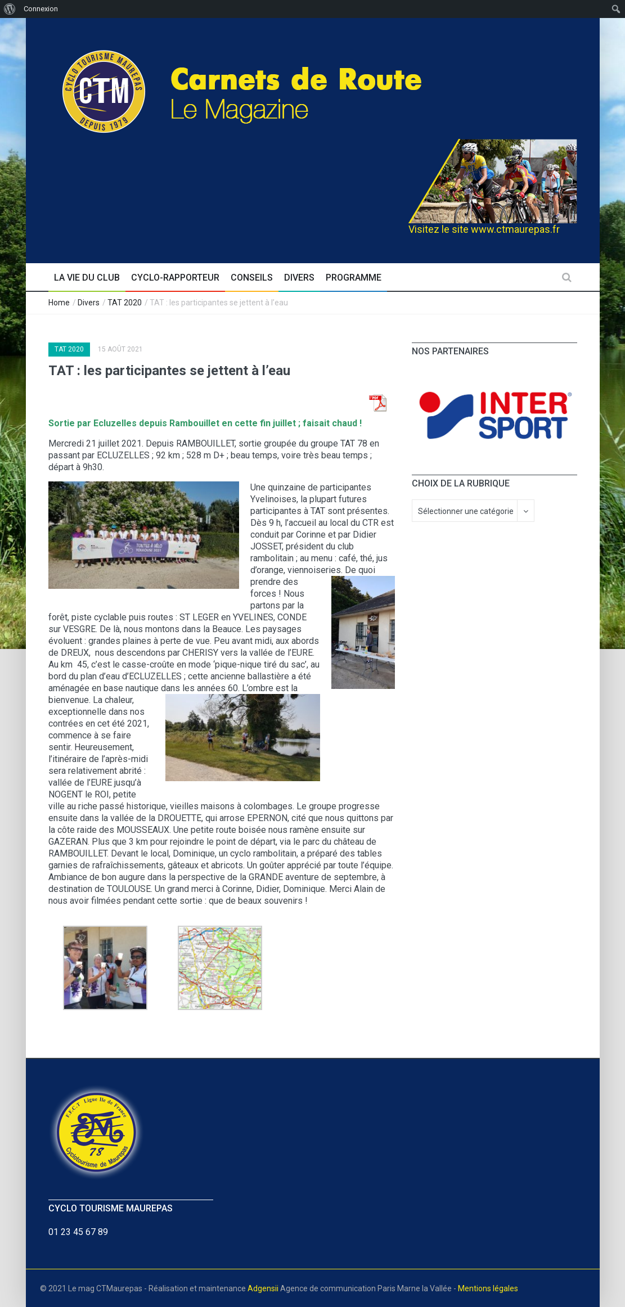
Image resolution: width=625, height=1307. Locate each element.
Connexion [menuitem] (41, 8)
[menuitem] (10, 9)
